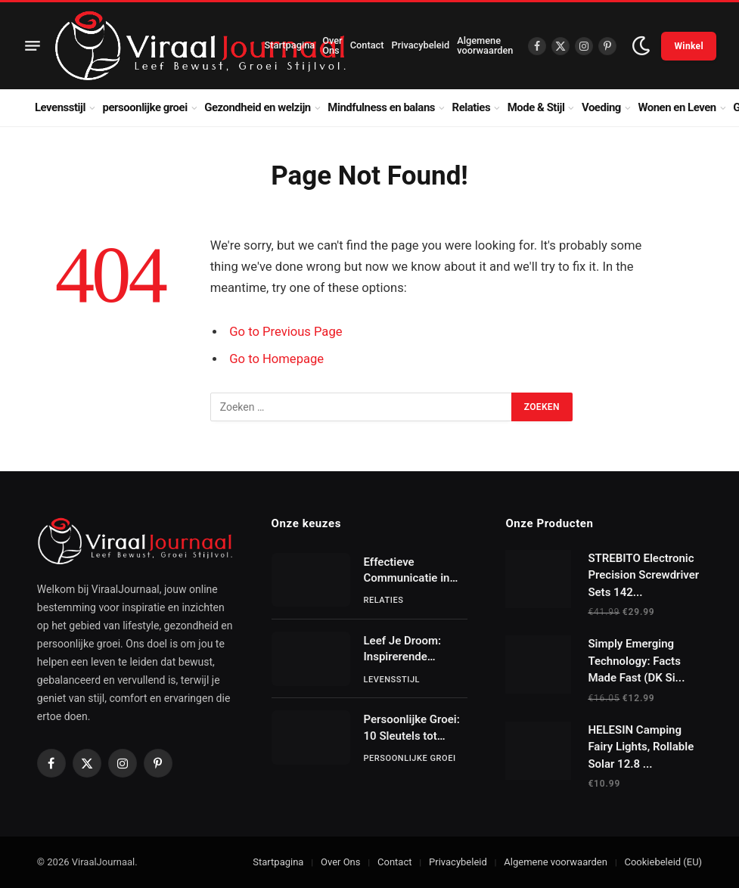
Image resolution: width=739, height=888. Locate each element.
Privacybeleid (420, 45)
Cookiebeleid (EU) (663, 862)
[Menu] (32, 46)
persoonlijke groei (145, 107)
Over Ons (332, 45)
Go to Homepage (276, 359)
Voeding (601, 107)
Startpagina (290, 45)
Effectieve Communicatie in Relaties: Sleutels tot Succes (408, 571)
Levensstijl (60, 107)
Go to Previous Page (285, 331)
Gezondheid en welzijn (257, 107)
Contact (367, 45)
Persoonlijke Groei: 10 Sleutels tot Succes (412, 728)
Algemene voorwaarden (485, 45)
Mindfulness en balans (381, 107)
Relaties (471, 107)
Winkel (688, 46)
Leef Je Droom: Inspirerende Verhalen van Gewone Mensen (406, 650)
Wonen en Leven (677, 107)
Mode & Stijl (536, 107)
